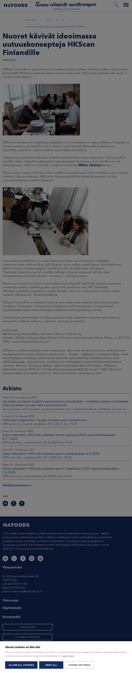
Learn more (68, 656)
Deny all (51, 665)
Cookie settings (79, 665)
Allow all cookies (21, 665)
